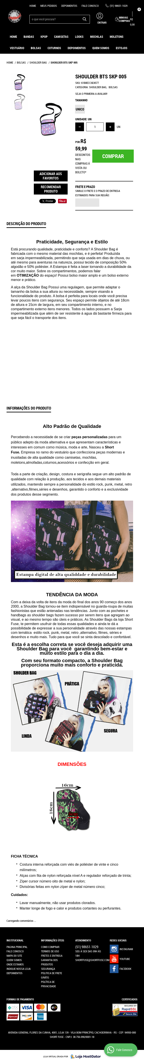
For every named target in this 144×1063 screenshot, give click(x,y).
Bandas (29, 36)
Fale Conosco (90, 6)
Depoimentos (69, 6)
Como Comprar (50, 947)
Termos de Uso (50, 951)
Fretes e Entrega (51, 956)
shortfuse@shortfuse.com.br (94, 960)
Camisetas (61, 36)
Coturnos (54, 48)
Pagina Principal (17, 947)
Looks (79, 36)
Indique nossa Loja (19, 969)
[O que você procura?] (84, 19)
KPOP (44, 36)
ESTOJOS (121, 48)
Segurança (48, 969)
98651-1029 (118, 6)
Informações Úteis (52, 940)
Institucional (15, 940)
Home (32, 6)
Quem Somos (100, 48)
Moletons (116, 36)
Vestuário (17, 48)
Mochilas (96, 36)
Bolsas (36, 48)
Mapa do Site (14, 956)
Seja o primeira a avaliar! (91, 94)
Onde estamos (15, 964)
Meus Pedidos (48, 6)
